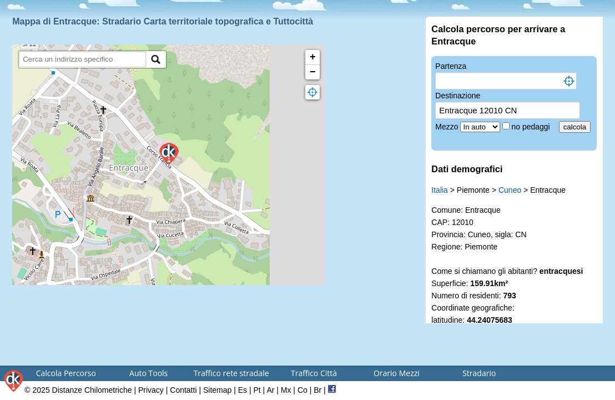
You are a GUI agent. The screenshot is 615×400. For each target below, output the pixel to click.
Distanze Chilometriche (92, 390)
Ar (270, 390)
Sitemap (217, 390)
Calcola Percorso (66, 373)
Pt (256, 390)
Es (242, 390)
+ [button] (313, 57)
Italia (439, 190)
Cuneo (509, 190)
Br (317, 390)
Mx (286, 390)
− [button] (313, 72)
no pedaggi (531, 126)
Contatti (183, 390)
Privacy (151, 390)
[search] (82, 59)
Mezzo (447, 126)
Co (303, 390)
